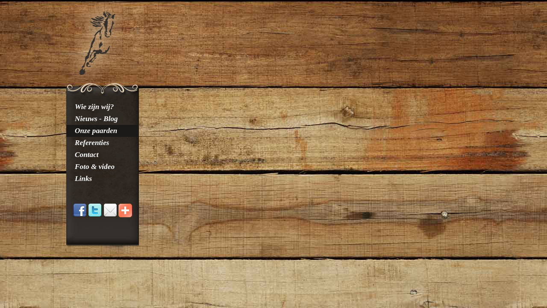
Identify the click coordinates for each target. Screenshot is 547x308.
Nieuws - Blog (96, 119)
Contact (87, 155)
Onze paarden (96, 131)
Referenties (92, 143)
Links (83, 179)
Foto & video (95, 167)
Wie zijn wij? (94, 107)
